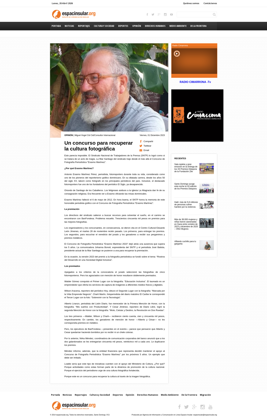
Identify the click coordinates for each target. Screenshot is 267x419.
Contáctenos (210, 3)
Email (146, 150)
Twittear (147, 146)
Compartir (148, 141)
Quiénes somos (191, 3)
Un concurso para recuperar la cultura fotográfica (98, 145)
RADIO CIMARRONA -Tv (195, 82)
